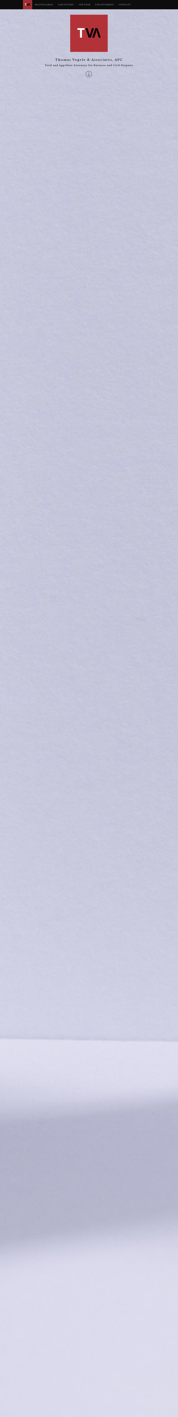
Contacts (124, 5)
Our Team (84, 5)
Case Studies (66, 5)
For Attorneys (104, 5)
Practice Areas (44, 5)
